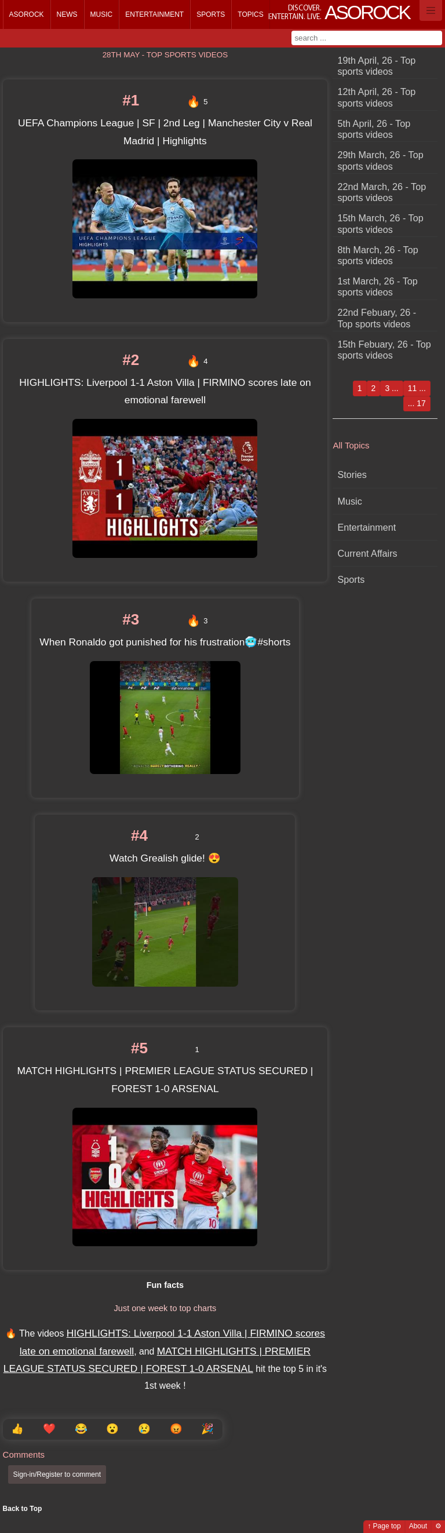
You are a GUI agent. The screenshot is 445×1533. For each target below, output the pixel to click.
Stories (352, 474)
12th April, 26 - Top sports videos (377, 97)
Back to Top (22, 1509)
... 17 (417, 403)
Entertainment (154, 14)
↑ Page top (383, 1526)
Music (101, 14)
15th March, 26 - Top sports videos (381, 223)
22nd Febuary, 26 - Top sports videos (377, 318)
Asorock (26, 14)
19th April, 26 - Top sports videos (377, 65)
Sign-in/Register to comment (57, 1474)
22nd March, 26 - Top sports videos (382, 192)
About (418, 1526)
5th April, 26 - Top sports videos (374, 129)
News (67, 14)
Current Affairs (367, 553)
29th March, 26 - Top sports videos (381, 160)
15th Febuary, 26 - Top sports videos (384, 349)
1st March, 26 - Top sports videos (378, 286)
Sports (210, 14)
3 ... (391, 388)
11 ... (417, 388)
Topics (250, 14)
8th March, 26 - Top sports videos (378, 255)
